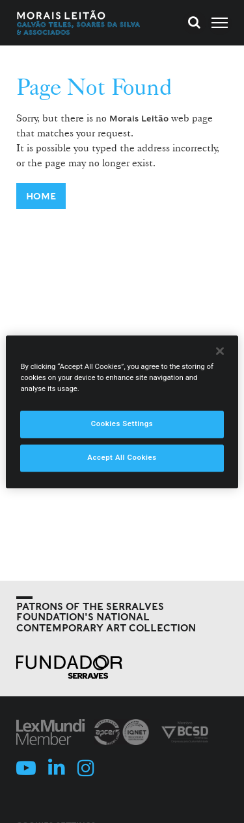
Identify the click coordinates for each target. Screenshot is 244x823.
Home (41, 196)
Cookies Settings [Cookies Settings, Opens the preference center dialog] (122, 423)
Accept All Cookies (121, 457)
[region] (121, 411)
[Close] (220, 350)
